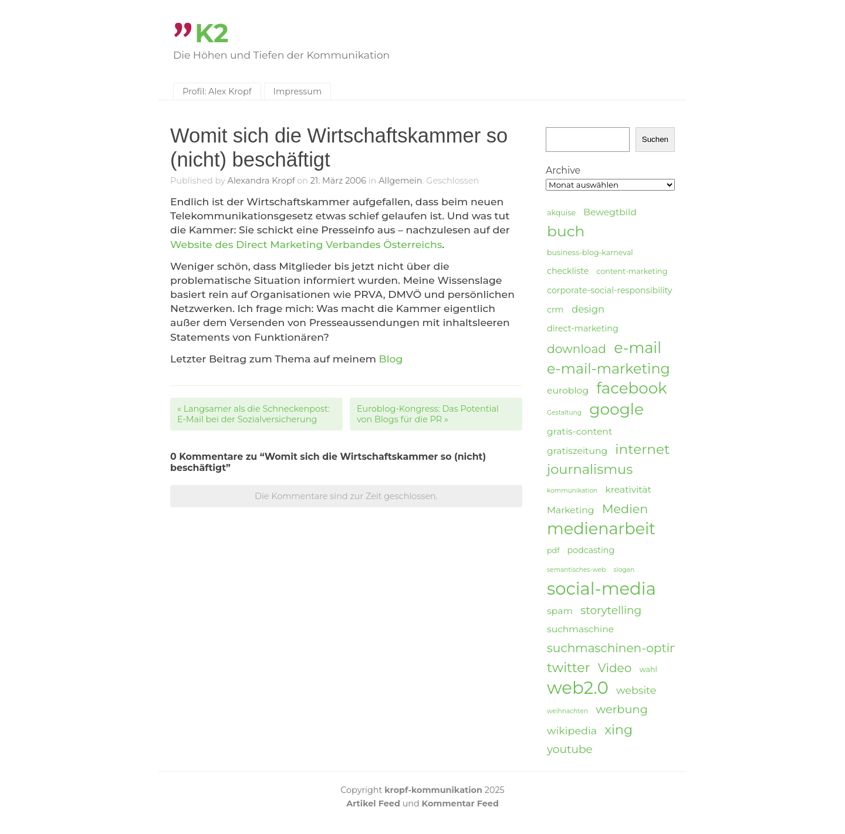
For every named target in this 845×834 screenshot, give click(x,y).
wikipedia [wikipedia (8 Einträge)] (572, 730)
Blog (391, 358)
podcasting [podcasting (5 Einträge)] (591, 550)
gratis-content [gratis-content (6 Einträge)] (579, 431)
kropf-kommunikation (433, 790)
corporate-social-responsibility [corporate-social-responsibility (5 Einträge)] (609, 290)
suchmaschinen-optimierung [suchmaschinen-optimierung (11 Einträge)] (634, 647)
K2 (212, 33)
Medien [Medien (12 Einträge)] (625, 508)
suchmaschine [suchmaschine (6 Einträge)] (580, 629)
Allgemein (400, 180)
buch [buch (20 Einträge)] (565, 231)
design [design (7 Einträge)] (588, 309)
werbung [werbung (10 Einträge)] (622, 709)
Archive (563, 170)
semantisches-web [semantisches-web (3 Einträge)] (576, 570)
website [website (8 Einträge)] (636, 690)
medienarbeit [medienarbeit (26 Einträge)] (601, 529)
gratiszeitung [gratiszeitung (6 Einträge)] (577, 450)
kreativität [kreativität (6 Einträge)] (628, 489)
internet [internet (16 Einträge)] (642, 449)
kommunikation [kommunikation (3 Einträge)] (572, 490)
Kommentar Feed (460, 803)
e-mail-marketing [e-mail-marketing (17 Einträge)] (608, 368)
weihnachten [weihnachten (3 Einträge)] (567, 711)
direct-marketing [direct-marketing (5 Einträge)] (582, 328)
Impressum (297, 91)
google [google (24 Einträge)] (616, 409)
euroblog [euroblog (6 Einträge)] (568, 390)
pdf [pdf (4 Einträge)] (553, 550)
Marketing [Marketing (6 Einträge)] (570, 510)
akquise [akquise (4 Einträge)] (561, 212)
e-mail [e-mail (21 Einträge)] (637, 347)
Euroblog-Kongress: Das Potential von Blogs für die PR (428, 414)
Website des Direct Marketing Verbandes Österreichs (306, 244)
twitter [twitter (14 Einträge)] (568, 668)
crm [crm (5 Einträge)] (555, 309)
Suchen (655, 139)
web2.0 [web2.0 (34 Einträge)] (578, 688)
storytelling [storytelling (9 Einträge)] (610, 610)
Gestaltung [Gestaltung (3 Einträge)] (564, 412)
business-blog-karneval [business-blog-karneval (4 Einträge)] (590, 252)
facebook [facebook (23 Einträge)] (631, 388)
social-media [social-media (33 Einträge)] (601, 588)
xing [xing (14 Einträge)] (618, 730)
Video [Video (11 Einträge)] (615, 667)
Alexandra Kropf (261, 180)
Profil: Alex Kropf (217, 91)
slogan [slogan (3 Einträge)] (624, 570)
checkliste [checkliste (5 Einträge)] (568, 271)
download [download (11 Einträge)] (576, 348)
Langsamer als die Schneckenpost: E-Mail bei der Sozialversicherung (253, 414)
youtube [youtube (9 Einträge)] (570, 749)
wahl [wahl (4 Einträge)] (648, 669)
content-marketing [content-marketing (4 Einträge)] (631, 271)
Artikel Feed (373, 803)
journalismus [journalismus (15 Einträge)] (590, 469)
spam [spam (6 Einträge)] (560, 610)
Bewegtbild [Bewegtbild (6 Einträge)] (610, 212)
